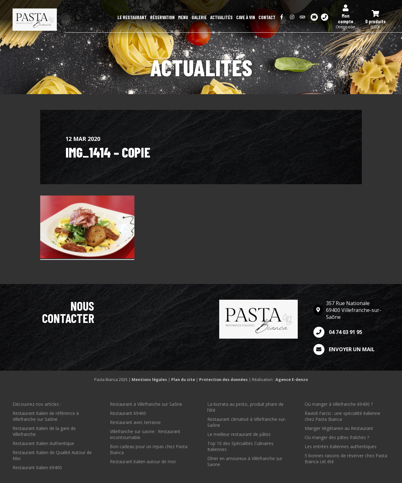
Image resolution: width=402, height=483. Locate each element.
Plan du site (183, 379)
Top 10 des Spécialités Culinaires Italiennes (240, 446)
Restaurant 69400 (128, 413)
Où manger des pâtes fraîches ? (337, 437)
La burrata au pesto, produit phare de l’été (245, 407)
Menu (183, 17)
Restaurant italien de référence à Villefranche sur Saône (46, 416)
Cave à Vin (245, 17)
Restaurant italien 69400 (37, 467)
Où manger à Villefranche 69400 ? (339, 404)
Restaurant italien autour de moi (143, 461)
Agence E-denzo (291, 379)
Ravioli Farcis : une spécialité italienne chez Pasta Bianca (342, 416)
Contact (266, 17)
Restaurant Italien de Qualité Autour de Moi (52, 455)
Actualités (221, 17)
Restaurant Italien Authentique (43, 443)
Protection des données (223, 379)
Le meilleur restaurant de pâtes (239, 434)
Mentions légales (149, 379)
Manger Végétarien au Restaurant (339, 428)
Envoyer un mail (344, 349)
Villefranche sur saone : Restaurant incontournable (145, 434)
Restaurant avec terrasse (135, 422)
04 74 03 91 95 (337, 332)
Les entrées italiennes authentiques (341, 446)
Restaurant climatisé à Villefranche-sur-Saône (246, 422)
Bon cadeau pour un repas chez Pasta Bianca (148, 449)
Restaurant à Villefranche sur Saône (146, 404)
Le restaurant (132, 17)
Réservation (162, 17)
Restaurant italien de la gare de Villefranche (44, 431)
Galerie (199, 17)
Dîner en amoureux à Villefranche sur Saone (244, 461)
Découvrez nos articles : (37, 404)
